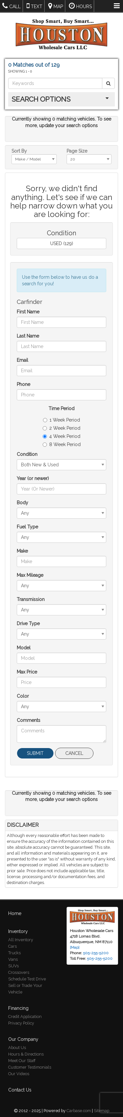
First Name (28, 311)
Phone (23, 384)
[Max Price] (61, 682)
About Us (17, 1042)
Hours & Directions (26, 1048)
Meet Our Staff (21, 1055)
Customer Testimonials (29, 1061)
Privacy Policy (21, 1017)
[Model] (61, 658)
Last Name (28, 336)
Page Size (77, 151)
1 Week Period (61, 420)
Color (23, 696)
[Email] (61, 370)
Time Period (61, 408)
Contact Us (19, 1084)
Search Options (41, 99)
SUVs (13, 960)
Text (34, 5)
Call (11, 5)
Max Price (27, 672)
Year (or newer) (33, 478)
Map (55, 5)
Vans (13, 954)
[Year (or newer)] (61, 488)
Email (22, 360)
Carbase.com (79, 1105)
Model (24, 647)
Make (22, 551)
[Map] (74, 942)
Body (22, 502)
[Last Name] (61, 346)
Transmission (31, 599)
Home (14, 908)
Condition (27, 454)
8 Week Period (62, 444)
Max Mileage (30, 575)
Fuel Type (27, 526)
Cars (12, 941)
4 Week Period (61, 436)
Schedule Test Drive (27, 973)
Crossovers (18, 967)
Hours (80, 5)
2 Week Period (61, 428)
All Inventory (20, 934)
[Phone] (61, 394)
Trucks (14, 947)
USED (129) (61, 243)
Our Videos (18, 1068)
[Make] (61, 561)
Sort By (19, 151)
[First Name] (61, 322)
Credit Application (25, 1011)
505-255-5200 (100, 953)
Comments (28, 720)
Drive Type (28, 623)
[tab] (61, 99)
